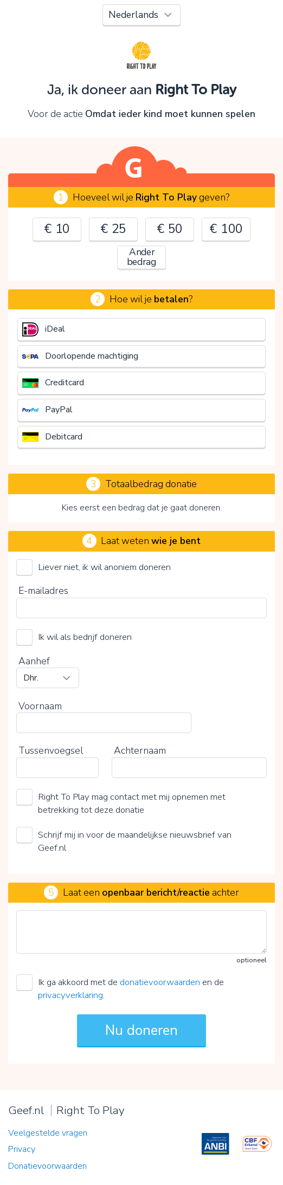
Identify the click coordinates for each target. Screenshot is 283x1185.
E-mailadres (43, 590)
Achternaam (140, 750)
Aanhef (34, 661)
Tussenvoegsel (50, 750)
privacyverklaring (70, 995)
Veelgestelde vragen (47, 1133)
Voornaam (40, 706)
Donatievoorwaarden (47, 1166)
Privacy (21, 1149)
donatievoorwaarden (160, 982)
